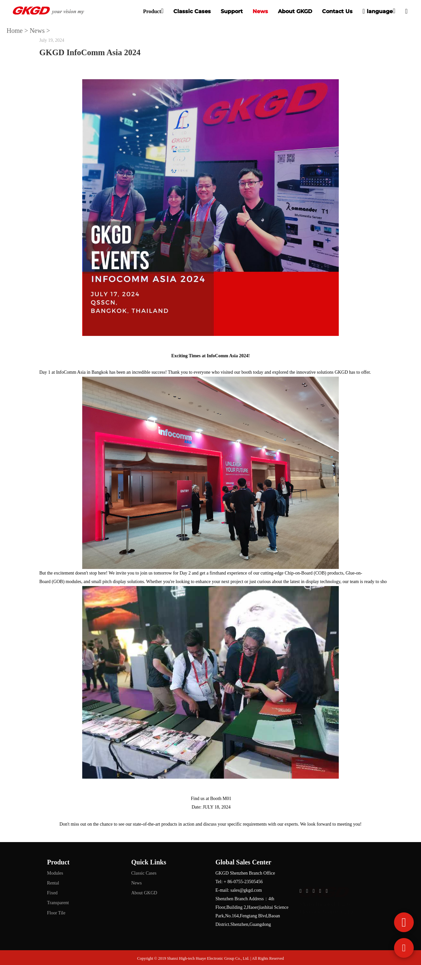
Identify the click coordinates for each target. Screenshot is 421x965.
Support (232, 11)
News (260, 11)
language (377, 11)
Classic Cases (192, 11)
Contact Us (337, 11)
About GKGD (295, 11)
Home (15, 30)
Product (152, 11)
